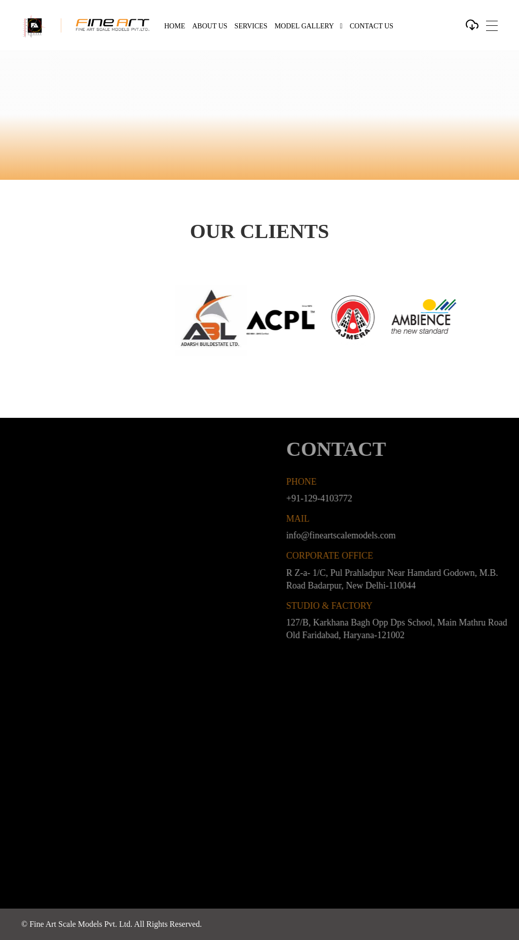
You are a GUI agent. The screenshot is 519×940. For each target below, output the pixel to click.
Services (251, 26)
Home (174, 26)
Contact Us (371, 26)
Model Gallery (304, 26)
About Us (209, 26)
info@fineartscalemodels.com (355, 535)
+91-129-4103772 (333, 498)
